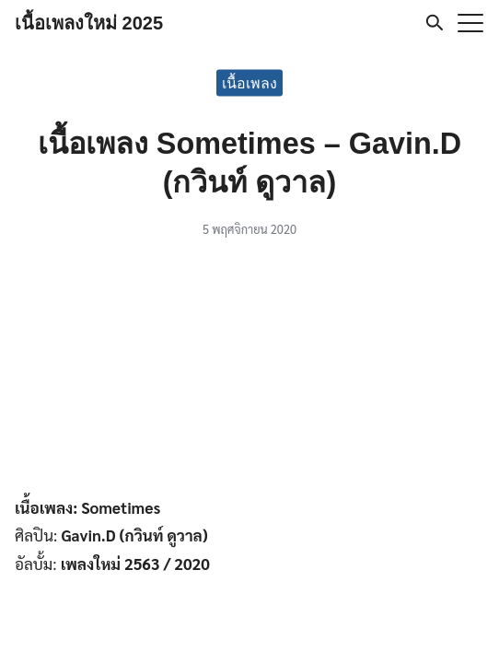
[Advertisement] (249, 370)
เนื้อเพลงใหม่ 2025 (89, 23)
